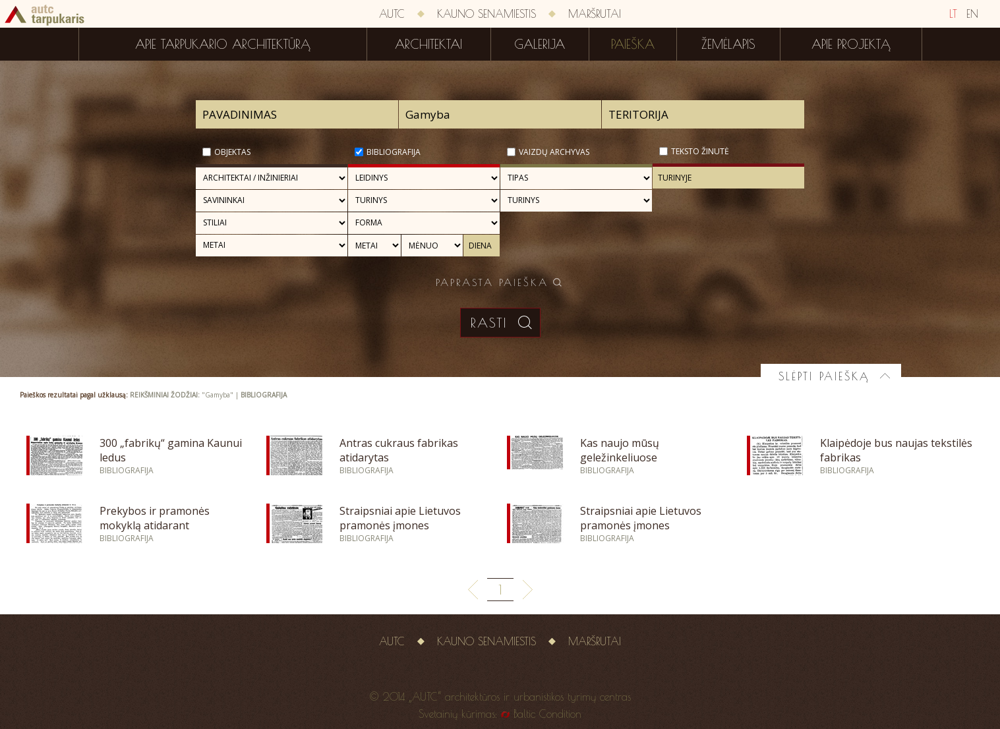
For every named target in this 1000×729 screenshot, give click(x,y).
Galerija (539, 44)
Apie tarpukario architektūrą (222, 44)
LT (953, 14)
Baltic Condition (547, 714)
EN (972, 14)
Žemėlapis (728, 44)
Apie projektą (851, 44)
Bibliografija (394, 152)
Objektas (232, 152)
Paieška (633, 44)
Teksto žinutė (700, 151)
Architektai (428, 44)
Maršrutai (594, 14)
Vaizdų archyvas (554, 152)
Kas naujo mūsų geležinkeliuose (619, 450)
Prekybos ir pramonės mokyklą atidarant (155, 518)
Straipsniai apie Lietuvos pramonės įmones (400, 518)
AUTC (392, 14)
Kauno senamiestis (486, 14)
